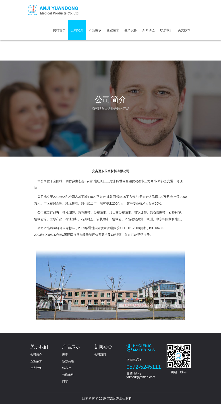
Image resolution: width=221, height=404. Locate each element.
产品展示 (95, 30)
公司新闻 (100, 354)
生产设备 (130, 30)
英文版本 (184, 30)
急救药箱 (68, 361)
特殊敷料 (68, 374)
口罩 (65, 381)
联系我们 (166, 30)
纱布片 (66, 368)
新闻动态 (148, 30)
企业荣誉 (113, 30)
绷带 (65, 354)
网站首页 (59, 30)
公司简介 (77, 30)
